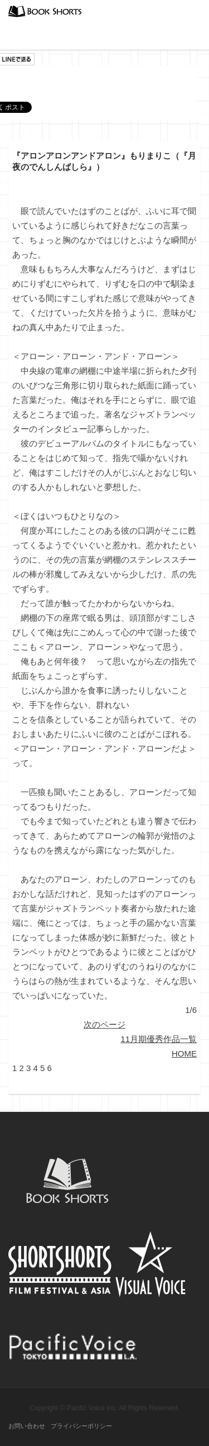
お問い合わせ (26, 1426)
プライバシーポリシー (81, 1426)
